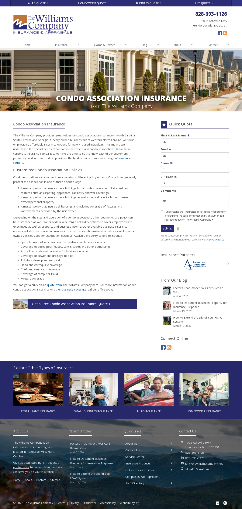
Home (26, 45)
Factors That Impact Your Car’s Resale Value (195, 292)
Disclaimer (89, 503)
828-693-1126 (195, 452)
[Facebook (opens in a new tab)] (220, 33)
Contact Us (148, 450)
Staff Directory (148, 483)
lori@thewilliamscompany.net (204, 463)
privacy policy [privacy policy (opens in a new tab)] (216, 239)
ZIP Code (169, 177)
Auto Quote (38, 3)
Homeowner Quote (93, 3)
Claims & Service (110, 45)
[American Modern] (195, 264)
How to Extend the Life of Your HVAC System (195, 322)
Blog (150, 45)
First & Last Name (175, 135)
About (183, 45)
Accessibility (108, 503)
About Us (148, 443)
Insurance (67, 45)
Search (61, 503)
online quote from (50, 285)
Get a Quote (62, 304)
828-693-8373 (195, 458)
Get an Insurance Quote (148, 470)
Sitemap (55, 480)
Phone (167, 163)
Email (166, 149)
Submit (167, 228)
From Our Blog (174, 280)
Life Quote (204, 3)
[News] (225, 33)
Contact (218, 45)
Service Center (148, 457)
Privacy (74, 503)
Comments (168, 191)
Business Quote (148, 3)
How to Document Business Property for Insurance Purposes (195, 307)
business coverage (74, 289)
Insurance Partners (178, 254)
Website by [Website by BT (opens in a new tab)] (129, 503)
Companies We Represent (148, 476)
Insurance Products (148, 463)
